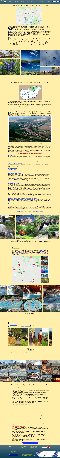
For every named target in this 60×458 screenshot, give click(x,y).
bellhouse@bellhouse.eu (33, 447)
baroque (20, 353)
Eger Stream (16, 355)
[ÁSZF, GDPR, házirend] (13, 455)
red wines (45, 353)
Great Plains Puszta (13, 325)
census (20, 354)
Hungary (44, 354)
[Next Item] (50, 337)
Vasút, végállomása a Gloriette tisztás (26, 207)
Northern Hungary (35, 352)
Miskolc (42, 352)
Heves (19, 352)
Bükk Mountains (29, 355)
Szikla (31, 208)
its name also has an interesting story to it (38, 416)
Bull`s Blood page (31, 410)
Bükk (29, 206)
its (11, 353)
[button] (30, 443)
